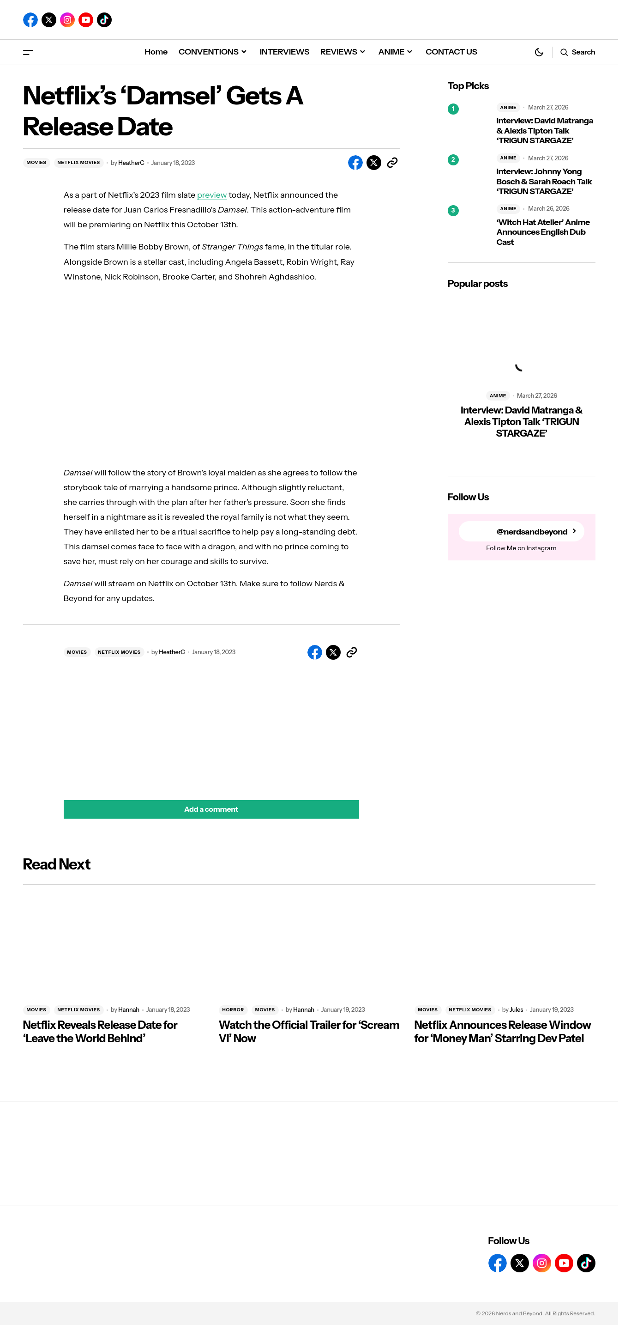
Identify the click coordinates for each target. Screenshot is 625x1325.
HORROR (233, 1010)
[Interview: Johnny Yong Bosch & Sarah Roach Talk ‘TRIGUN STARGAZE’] (468, 175)
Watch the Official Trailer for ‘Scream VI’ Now (309, 1032)
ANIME (508, 107)
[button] (28, 52)
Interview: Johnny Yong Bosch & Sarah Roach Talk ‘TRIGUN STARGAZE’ (544, 181)
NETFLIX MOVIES (79, 162)
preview (212, 195)
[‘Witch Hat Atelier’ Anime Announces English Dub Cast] (468, 226)
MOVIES (37, 162)
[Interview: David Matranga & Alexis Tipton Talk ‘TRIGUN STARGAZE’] (468, 124)
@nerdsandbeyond (532, 531)
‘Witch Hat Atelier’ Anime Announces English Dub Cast (543, 232)
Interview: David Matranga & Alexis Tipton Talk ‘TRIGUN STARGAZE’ (545, 131)
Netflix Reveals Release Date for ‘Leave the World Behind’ (100, 1032)
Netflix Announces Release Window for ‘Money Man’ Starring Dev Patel (503, 1032)
